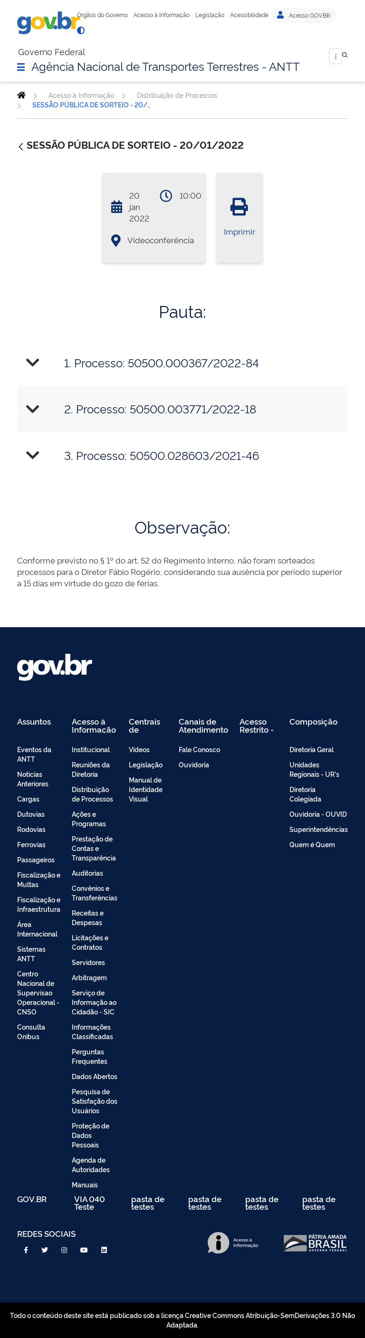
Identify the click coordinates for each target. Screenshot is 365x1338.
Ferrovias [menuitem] (31, 844)
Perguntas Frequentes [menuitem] (89, 1056)
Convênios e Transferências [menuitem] (94, 892)
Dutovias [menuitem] (31, 813)
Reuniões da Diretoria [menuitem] (91, 769)
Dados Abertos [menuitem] (94, 1075)
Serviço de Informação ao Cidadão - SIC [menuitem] (94, 1002)
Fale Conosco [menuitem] (199, 749)
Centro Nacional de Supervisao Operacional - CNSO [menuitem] (38, 992)
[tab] (182, 362)
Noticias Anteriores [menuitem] (32, 778)
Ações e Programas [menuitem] (89, 818)
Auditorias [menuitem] (87, 872)
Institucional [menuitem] (91, 749)
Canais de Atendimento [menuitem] (203, 725)
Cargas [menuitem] (28, 798)
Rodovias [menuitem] (31, 828)
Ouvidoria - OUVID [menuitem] (318, 813)
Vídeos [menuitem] (139, 749)
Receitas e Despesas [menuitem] (88, 917)
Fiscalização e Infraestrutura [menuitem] (38, 904)
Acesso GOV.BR (303, 15)
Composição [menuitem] (313, 721)
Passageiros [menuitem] (36, 859)
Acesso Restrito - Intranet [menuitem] (257, 725)
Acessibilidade (249, 15)
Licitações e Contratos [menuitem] (90, 942)
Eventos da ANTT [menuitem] (34, 754)
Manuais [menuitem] (85, 1184)
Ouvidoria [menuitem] (194, 764)
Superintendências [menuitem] (318, 828)
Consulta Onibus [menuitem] (31, 1031)
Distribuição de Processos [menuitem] (92, 793)
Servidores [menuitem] (88, 961)
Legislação (209, 15)
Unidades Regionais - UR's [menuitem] (314, 769)
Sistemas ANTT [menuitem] (31, 953)
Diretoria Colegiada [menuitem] (305, 793)
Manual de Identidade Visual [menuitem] (146, 789)
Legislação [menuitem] (146, 764)
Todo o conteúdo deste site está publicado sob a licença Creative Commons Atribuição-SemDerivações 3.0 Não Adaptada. (182, 1319)
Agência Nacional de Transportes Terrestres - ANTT (165, 65)
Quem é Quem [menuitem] (312, 844)
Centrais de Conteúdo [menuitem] (147, 725)
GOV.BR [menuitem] (32, 1199)
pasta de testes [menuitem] (147, 1203)
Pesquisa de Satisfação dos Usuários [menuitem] (94, 1101)
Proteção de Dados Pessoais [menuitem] (90, 1135)
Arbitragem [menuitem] (89, 977)
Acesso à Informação (162, 15)
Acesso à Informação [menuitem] (94, 725)
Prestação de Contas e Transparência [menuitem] (94, 848)
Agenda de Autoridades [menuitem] (91, 1164)
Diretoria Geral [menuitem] (311, 749)
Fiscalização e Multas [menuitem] (38, 879)
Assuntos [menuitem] (34, 721)
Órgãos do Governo (102, 15)
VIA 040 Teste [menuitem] (89, 1203)
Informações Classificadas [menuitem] (92, 1031)
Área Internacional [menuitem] (37, 928)
